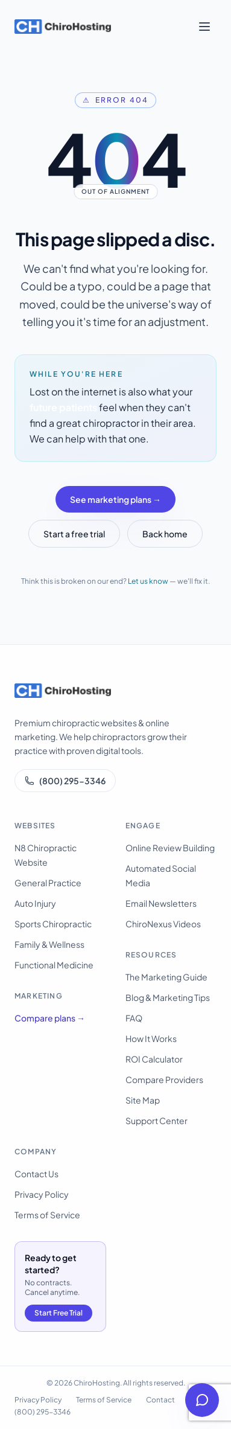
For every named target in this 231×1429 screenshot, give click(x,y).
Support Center (156, 1120)
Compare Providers (164, 1079)
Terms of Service (47, 1214)
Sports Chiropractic (53, 923)
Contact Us (36, 1173)
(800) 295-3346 (65, 780)
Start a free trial (74, 533)
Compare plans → (49, 1017)
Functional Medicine (53, 964)
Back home (165, 533)
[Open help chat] (202, 1400)
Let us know (148, 581)
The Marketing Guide (166, 976)
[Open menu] (204, 26)
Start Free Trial (58, 1312)
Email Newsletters (161, 903)
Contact (160, 1399)
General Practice (47, 882)
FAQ (133, 1017)
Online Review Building (170, 847)
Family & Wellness (49, 944)
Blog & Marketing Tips (167, 997)
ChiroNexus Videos (163, 923)
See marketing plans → (115, 499)
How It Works (151, 1038)
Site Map (142, 1100)
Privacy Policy (41, 1194)
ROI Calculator (154, 1058)
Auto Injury (35, 903)
